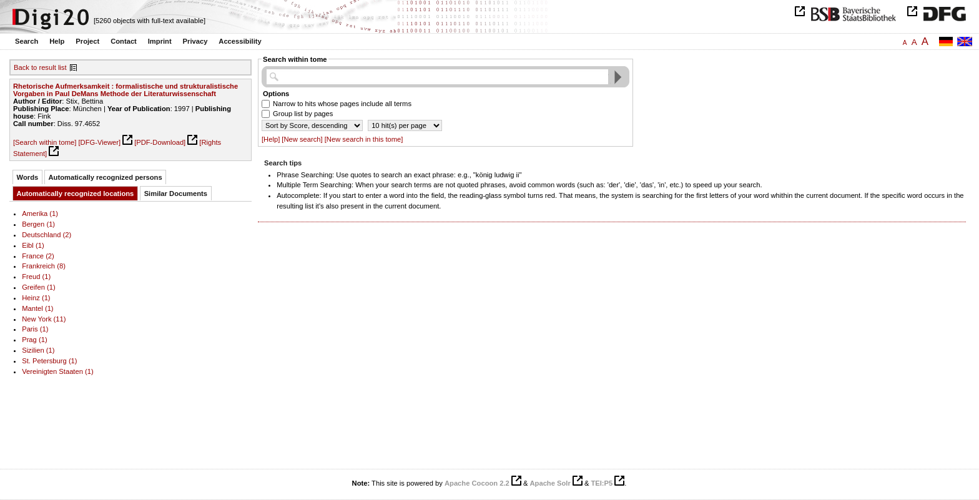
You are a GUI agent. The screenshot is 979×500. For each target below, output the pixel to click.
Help (56, 41)
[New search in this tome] (364, 139)
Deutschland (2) (46, 234)
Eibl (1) (33, 245)
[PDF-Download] (159, 142)
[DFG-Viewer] (99, 142)
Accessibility (240, 41)
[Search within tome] (44, 142)
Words (28, 177)
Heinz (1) (36, 297)
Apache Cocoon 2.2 (477, 483)
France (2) (38, 256)
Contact (124, 41)
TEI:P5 (601, 483)
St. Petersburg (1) (49, 361)
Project (87, 41)
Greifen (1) (39, 287)
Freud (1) (36, 276)
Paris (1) (35, 329)
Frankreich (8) (44, 266)
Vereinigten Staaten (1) (58, 371)
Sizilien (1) (38, 350)
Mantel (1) (37, 308)
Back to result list (40, 67)
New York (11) (44, 319)
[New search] (302, 139)
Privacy (195, 41)
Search (26, 41)
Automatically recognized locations (75, 193)
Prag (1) (34, 339)
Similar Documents (175, 193)
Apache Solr (550, 483)
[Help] (271, 139)
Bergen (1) (38, 224)
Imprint (160, 41)
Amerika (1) (40, 213)
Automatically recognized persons (105, 177)
